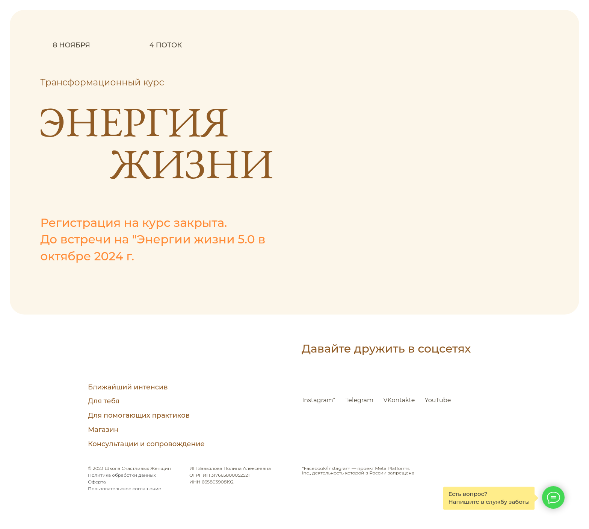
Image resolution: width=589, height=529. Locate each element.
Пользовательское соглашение (124, 488)
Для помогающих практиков (139, 415)
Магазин (103, 430)
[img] (99, 356)
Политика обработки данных (122, 475)
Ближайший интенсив (128, 387)
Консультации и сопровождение (146, 444)
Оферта (97, 482)
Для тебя (103, 401)
